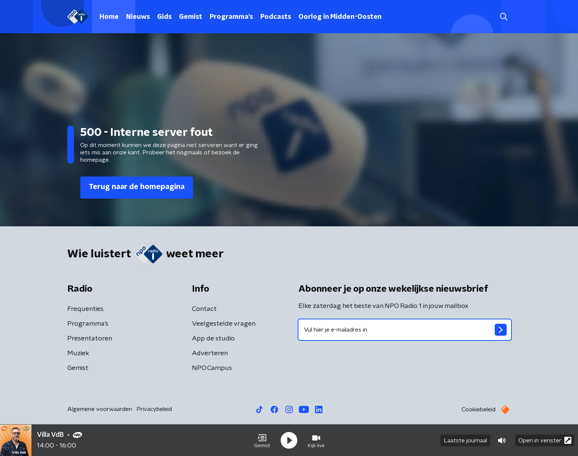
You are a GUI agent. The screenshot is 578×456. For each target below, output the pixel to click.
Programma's (231, 17)
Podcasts (275, 17)
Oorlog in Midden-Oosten (340, 17)
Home (109, 17)
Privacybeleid (154, 409)
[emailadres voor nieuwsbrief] (404, 329)
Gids (164, 17)
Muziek (78, 353)
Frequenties (85, 309)
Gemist (190, 17)
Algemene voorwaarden (99, 409)
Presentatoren (89, 338)
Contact (204, 309)
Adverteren (210, 353)
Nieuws (138, 17)
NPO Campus (212, 368)
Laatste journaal (465, 440)
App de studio (213, 338)
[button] (262, 440)
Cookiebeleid (479, 409)
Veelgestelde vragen (224, 323)
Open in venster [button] (544, 440)
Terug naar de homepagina (137, 187)
